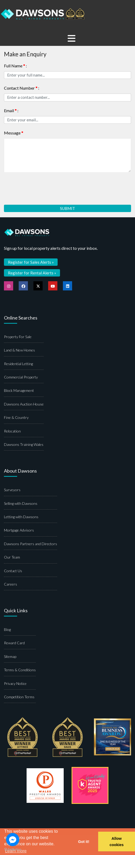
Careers (10, 584)
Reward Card (14, 643)
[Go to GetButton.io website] (12, 849)
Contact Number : (21, 87)
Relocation (12, 431)
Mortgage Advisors (19, 530)
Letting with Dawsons (21, 517)
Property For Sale (18, 336)
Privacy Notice (15, 683)
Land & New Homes (19, 350)
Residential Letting (18, 363)
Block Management (19, 390)
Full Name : (15, 65)
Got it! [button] (83, 842)
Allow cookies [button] (116, 841)
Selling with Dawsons (20, 503)
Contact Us (13, 571)
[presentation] (44, 186)
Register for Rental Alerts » (32, 272)
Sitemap (10, 656)
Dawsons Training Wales (23, 444)
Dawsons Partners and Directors (30, 544)
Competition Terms (19, 697)
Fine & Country (16, 417)
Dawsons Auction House (24, 404)
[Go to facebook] (12, 839)
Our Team (12, 557)
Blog (7, 629)
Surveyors (12, 490)
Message (13, 132)
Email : (11, 110)
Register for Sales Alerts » (31, 262)
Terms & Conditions (20, 670)
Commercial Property (21, 377)
